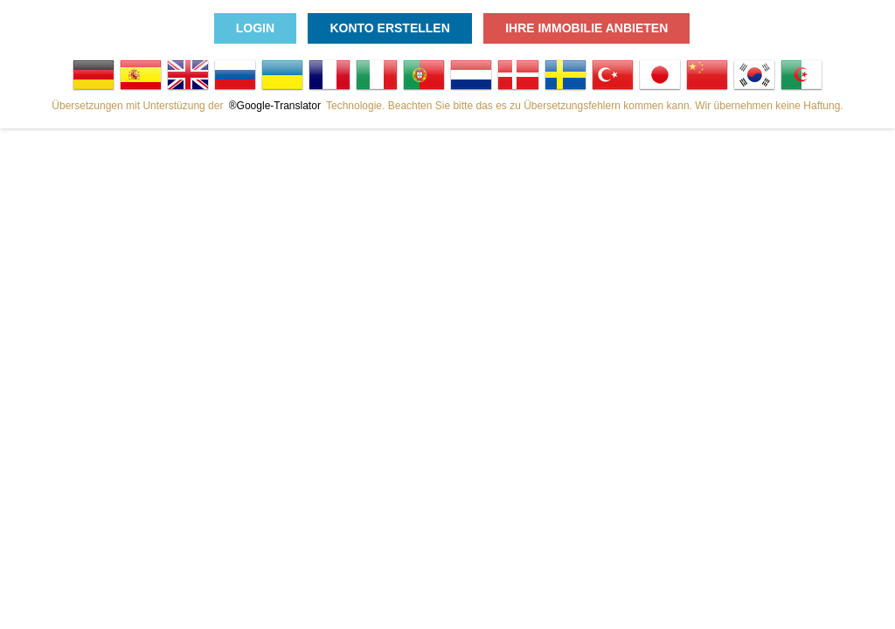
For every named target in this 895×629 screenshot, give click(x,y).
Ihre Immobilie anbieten (586, 28)
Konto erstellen (389, 28)
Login (255, 28)
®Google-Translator (275, 106)
